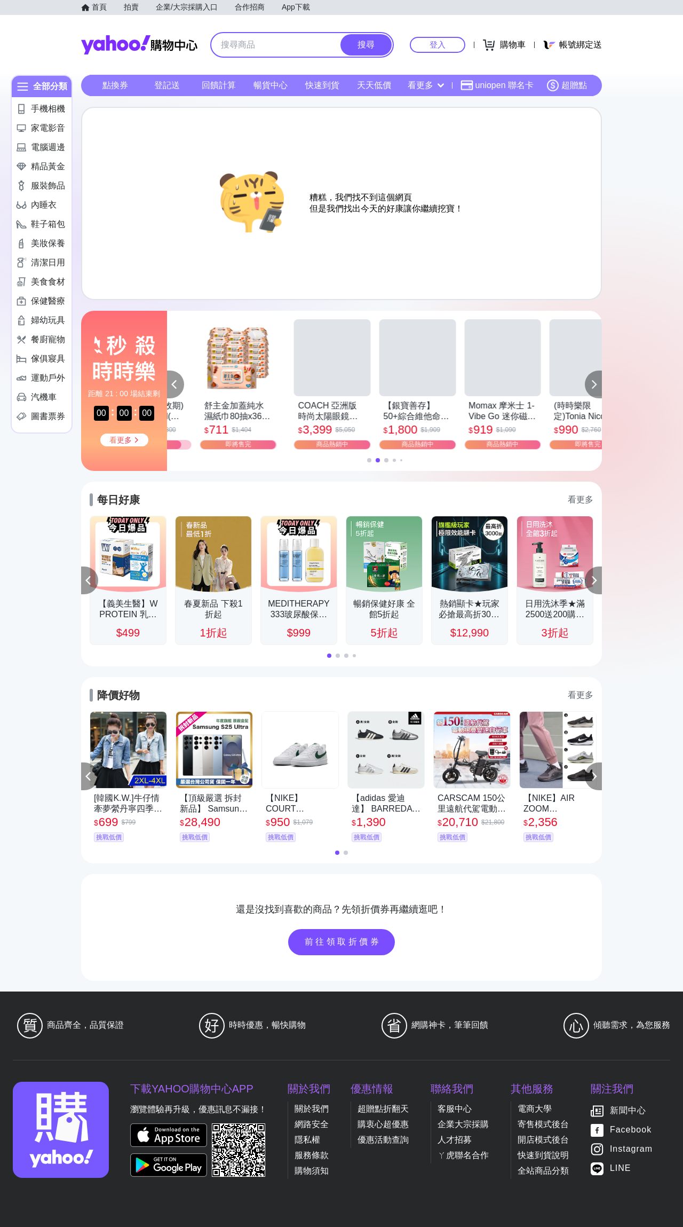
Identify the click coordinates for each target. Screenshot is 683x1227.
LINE (620, 1168)
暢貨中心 (270, 85)
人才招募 (455, 1139)
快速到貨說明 (543, 1155)
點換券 (115, 85)
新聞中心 (628, 1110)
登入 (438, 44)
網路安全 (312, 1124)
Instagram (631, 1148)
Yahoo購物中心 (139, 45)
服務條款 (312, 1155)
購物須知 (312, 1170)
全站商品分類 (543, 1170)
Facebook (631, 1129)
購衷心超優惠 (383, 1124)
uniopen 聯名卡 (497, 85)
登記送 (167, 85)
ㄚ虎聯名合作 (463, 1155)
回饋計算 (219, 85)
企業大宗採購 (463, 1124)
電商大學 (535, 1108)
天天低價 (374, 85)
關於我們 (312, 1108)
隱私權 (307, 1139)
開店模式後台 (543, 1139)
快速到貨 (322, 85)
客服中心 (455, 1108)
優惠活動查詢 (383, 1139)
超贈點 (566, 85)
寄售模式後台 (543, 1124)
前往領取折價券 (343, 941)
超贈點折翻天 (383, 1108)
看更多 (426, 85)
